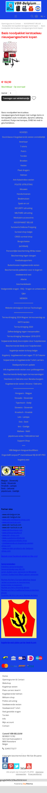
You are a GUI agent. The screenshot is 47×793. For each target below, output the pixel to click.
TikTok (23, 768)
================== (23, 303)
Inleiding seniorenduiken (12, 566)
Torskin (23, 156)
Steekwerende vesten (11, 704)
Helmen (23, 175)
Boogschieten (23, 241)
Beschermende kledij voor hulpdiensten (23, 346)
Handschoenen (23, 194)
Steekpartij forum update (23, 365)
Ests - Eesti (23, 421)
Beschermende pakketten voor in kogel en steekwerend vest (23, 272)
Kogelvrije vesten (9, 686)
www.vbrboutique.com (12, 530)
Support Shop (23, 440)
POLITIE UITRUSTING (24, 184)
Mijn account (8, 722)
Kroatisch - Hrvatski (23, 412)
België (33, 580)
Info (4, 718)
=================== (23, 388)
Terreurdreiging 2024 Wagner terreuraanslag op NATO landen (23, 319)
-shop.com (6, 545)
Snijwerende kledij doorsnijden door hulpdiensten (23, 341)
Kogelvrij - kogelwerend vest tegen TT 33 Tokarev (23, 355)
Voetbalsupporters (23, 260)
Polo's (23, 151)
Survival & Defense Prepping (23, 227)
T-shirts (23, 146)
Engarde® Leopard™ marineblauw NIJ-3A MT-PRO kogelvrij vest (23, 457)
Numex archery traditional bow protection (20, 590)
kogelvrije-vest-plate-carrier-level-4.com (18, 642)
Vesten (23, 165)
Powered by (23, 784)
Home (5, 676)
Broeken (23, 160)
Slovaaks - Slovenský (23, 398)
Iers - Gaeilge (23, 426)
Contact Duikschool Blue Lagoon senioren (19, 574)
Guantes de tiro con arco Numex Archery (19, 595)
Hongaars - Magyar (23, 393)
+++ (23, 445)
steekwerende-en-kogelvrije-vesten (17, 543)
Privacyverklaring (35, 774)
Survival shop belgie (23, 232)
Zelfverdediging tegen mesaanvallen (24, 331)
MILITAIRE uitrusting (23, 213)
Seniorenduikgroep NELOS (13, 569)
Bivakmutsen (23, 198)
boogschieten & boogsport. (11, 585)
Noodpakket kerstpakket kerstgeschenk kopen (20, 26)
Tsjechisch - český (23, 402)
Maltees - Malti (23, 431)
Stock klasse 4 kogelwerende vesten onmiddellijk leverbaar (23, 139)
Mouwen (23, 189)
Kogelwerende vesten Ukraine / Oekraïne (23, 384)
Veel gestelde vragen (11, 711)
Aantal (4, 93)
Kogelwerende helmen (12, 694)
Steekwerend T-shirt (11, 708)
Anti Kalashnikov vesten (23, 179)
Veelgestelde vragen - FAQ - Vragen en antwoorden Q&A (23, 291)
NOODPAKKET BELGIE (23, 222)
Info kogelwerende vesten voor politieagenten (23, 369)
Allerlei (24, 279)
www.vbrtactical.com (11, 522)
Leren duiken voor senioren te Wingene (18, 572)
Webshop (6, 683)
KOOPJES (23, 132)
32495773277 (10, 748)
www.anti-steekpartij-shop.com (16, 519)
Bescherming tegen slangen (23, 255)
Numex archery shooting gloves (15, 587)
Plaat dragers (24, 170)
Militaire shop (8, 697)
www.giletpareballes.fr (12, 532)
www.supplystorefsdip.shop (14, 540)
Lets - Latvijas (23, 417)
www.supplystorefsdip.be (13, 538)
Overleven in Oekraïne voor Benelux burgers (23, 379)
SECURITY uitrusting (23, 208)
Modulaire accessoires (24, 217)
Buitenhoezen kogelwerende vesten (23, 265)
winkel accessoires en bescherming (15, 582)
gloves (4, 592)
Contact (5, 726)
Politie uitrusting (9, 701)
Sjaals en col (23, 203)
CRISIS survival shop (23, 236)
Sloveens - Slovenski (23, 407)
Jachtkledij (23, 246)
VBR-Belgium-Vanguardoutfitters (23, 450)
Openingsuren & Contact (11, 23)
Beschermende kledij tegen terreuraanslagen (23, 374)
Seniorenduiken (8, 564)
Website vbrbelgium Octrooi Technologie (23, 308)
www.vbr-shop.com (10, 535)
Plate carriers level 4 (11, 690)
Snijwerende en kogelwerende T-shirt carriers (23, 360)
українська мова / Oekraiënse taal (23, 436)
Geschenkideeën (23, 284)
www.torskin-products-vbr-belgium (17, 548)
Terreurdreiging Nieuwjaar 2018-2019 (23, 336)
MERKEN (23, 298)
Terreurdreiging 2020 (23, 327)
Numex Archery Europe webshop (16, 579)
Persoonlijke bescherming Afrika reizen (23, 251)
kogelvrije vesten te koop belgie (23, 350)
